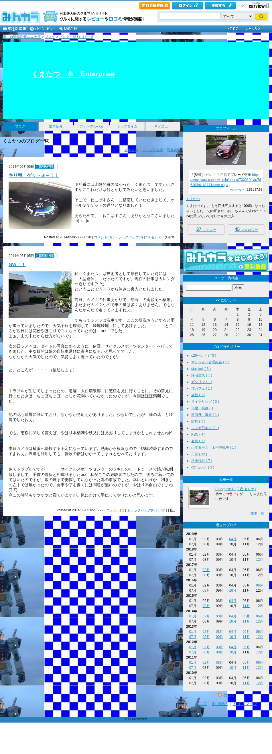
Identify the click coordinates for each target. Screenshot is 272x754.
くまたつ (193, 199)
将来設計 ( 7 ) (201, 461)
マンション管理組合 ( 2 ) (210, 362)
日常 (161, 510)
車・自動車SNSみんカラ (22, 37)
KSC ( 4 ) (198, 434)
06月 (259, 585)
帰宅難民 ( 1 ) (201, 375)
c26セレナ (153, 237)
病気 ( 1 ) (198, 395)
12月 (259, 560)
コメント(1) (115, 510)
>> (234, 300)
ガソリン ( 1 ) (201, 382)
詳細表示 (131, 150)
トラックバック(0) (129, 237)
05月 (246, 616)
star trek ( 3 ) (201, 369)
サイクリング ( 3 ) (205, 402)
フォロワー (246, 229)
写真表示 (173, 150)
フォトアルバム (92, 126)
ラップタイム (127, 126)
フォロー (206, 229)
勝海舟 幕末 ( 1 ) (205, 415)
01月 (192, 616)
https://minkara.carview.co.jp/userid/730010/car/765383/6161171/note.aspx (225, 180)
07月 (192, 637)
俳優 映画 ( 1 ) (203, 408)
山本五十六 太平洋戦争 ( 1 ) (213, 448)
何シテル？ (237, 189)
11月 (246, 606)
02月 (206, 570)
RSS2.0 (228, 695)
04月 (232, 539)
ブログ (50, 37)
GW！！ (17, 264)
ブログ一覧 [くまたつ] (76, 37)
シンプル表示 (153, 150)
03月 (219, 616)
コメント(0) (103, 237)
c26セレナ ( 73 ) (203, 356)
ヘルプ (242, 5)
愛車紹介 (56, 126)
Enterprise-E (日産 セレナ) (235, 489)
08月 (206, 591)
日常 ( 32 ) (199, 454)
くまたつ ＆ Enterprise (73, 74)
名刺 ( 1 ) (198, 441)
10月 (232, 591)
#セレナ (210, 175)
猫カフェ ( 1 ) (201, 388)
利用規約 (220, 703)
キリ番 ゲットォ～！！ (34, 175)
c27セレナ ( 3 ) (202, 467)
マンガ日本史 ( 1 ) (205, 428)
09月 (219, 637)
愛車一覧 (257, 513)
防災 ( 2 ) (198, 421)
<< (218, 300)
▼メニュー (163, 126)
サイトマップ (245, 703)
